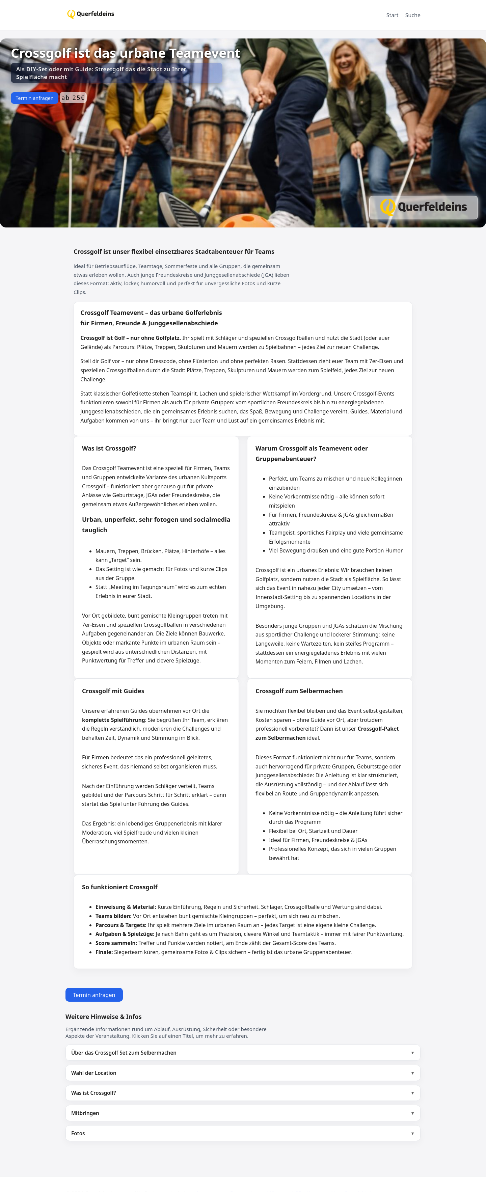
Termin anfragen (34, 98)
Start (392, 15)
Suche (413, 15)
